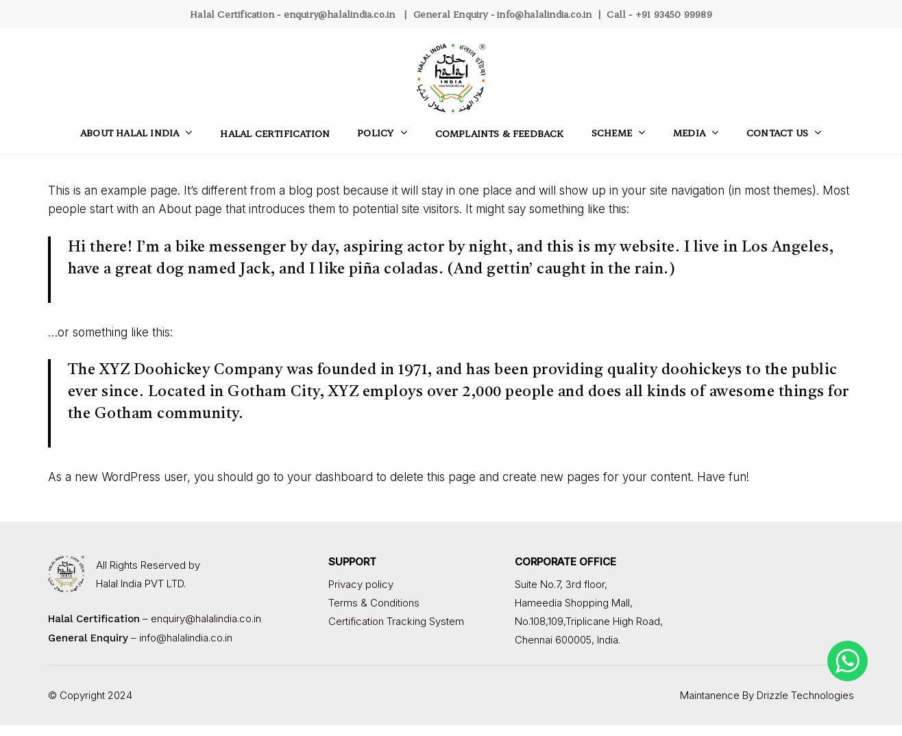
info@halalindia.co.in (544, 14)
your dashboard (330, 477)
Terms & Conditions (373, 602)
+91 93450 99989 (673, 14)
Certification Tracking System (396, 621)
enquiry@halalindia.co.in (339, 14)
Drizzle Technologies (805, 695)
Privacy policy (360, 584)
